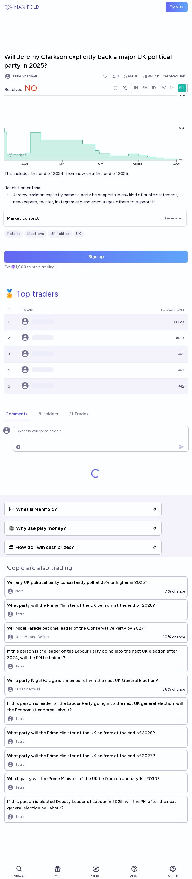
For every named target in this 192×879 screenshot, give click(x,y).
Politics (13, 233)
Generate (173, 218)
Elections (35, 233)
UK (78, 233)
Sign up (176, 7)
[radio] (135, 88)
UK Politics (60, 233)
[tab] (16, 414)
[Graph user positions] (124, 88)
